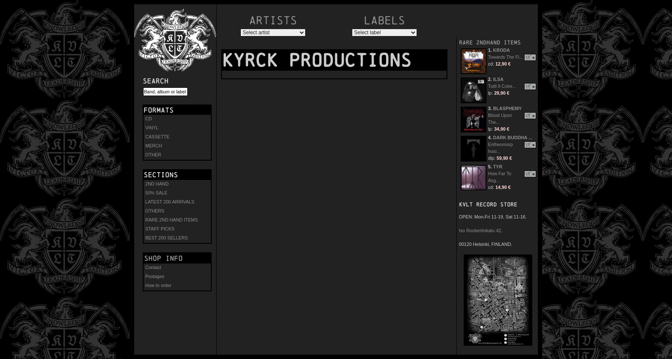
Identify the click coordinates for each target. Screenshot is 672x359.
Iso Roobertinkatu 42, (480, 230)
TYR (497, 166)
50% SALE (156, 192)
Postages (154, 276)
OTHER (153, 154)
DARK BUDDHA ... (512, 137)
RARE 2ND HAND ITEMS (171, 219)
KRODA (501, 50)
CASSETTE (157, 136)
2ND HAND (156, 183)
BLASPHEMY (507, 108)
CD (148, 118)
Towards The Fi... (505, 57)
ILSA (498, 79)
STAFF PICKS (159, 228)
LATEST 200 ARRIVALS (169, 201)
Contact (153, 267)
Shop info (163, 258)
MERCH (153, 145)
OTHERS (154, 210)
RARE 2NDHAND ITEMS (490, 42)
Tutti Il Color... (502, 86)
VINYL (152, 127)
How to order (158, 285)
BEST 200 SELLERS (166, 237)
